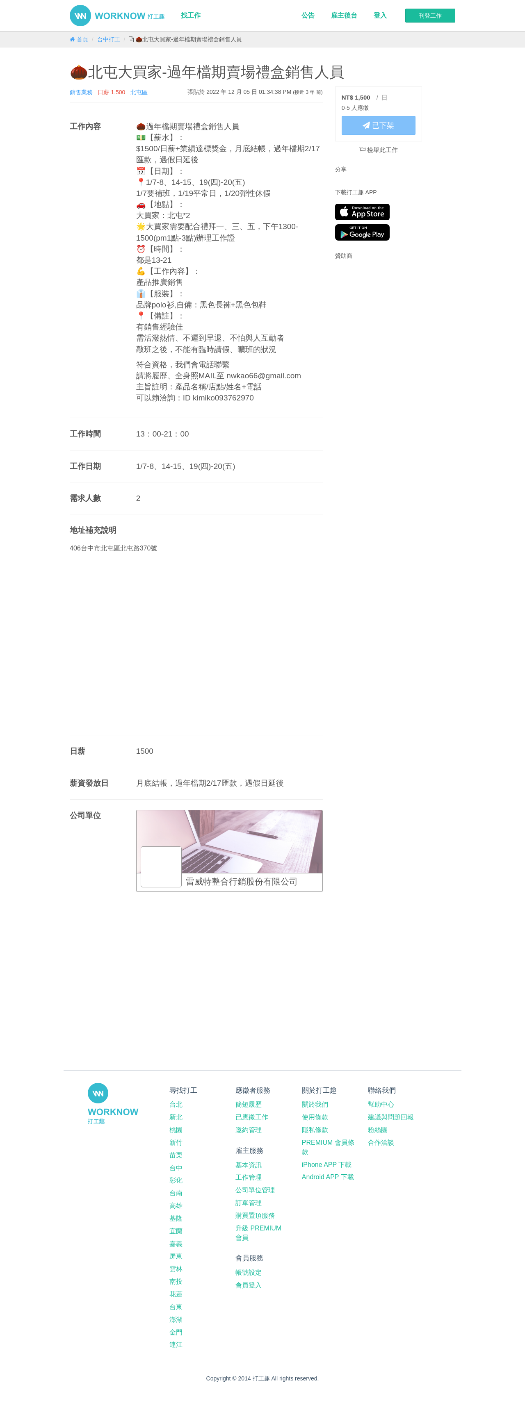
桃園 (176, 1129)
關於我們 (315, 1104)
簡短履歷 (248, 1104)
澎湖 (176, 1319)
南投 (176, 1281)
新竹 (176, 1142)
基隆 (176, 1218)
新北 (176, 1117)
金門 (176, 1332)
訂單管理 (248, 1202)
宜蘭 (176, 1231)
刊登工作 (430, 15)
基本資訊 (248, 1165)
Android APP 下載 (328, 1176)
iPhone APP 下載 (327, 1164)
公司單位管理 (255, 1190)
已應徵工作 (251, 1117)
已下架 (378, 125)
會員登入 (248, 1285)
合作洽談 (381, 1142)
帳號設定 (248, 1272)
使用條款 (315, 1117)
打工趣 (117, 15)
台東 (176, 1306)
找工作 (191, 15)
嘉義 (176, 1243)
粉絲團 (378, 1129)
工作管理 (248, 1177)
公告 (308, 15)
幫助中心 (381, 1104)
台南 (176, 1192)
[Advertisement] (386, 319)
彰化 (176, 1180)
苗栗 (176, 1155)
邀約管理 (248, 1129)
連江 (176, 1344)
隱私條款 (315, 1129)
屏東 (176, 1256)
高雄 (176, 1205)
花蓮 (176, 1294)
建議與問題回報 (391, 1117)
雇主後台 (344, 15)
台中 (176, 1167)
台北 (176, 1104)
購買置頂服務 (255, 1215)
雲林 (176, 1268)
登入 (380, 15)
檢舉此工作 (378, 149)
